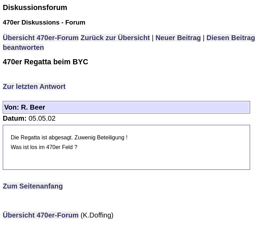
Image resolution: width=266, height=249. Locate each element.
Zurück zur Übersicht (115, 38)
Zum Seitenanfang (33, 186)
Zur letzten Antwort (34, 86)
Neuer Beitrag (178, 38)
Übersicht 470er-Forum (41, 38)
